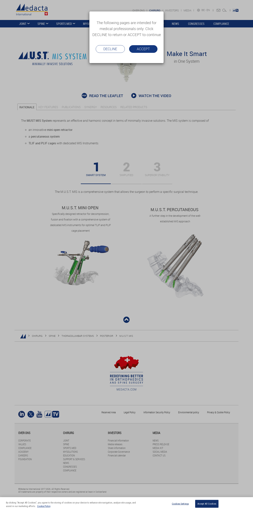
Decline (110, 48)
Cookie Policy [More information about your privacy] (43, 506)
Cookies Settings (180, 503)
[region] (126, 503)
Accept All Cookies (206, 503)
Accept (143, 48)
